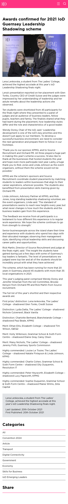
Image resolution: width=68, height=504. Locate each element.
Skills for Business (12, 472)
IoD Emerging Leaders (14, 477)
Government (9, 460)
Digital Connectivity (13, 455)
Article (6, 444)
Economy (7, 466)
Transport (7, 449)
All (3, 432)
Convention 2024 (12, 438)
